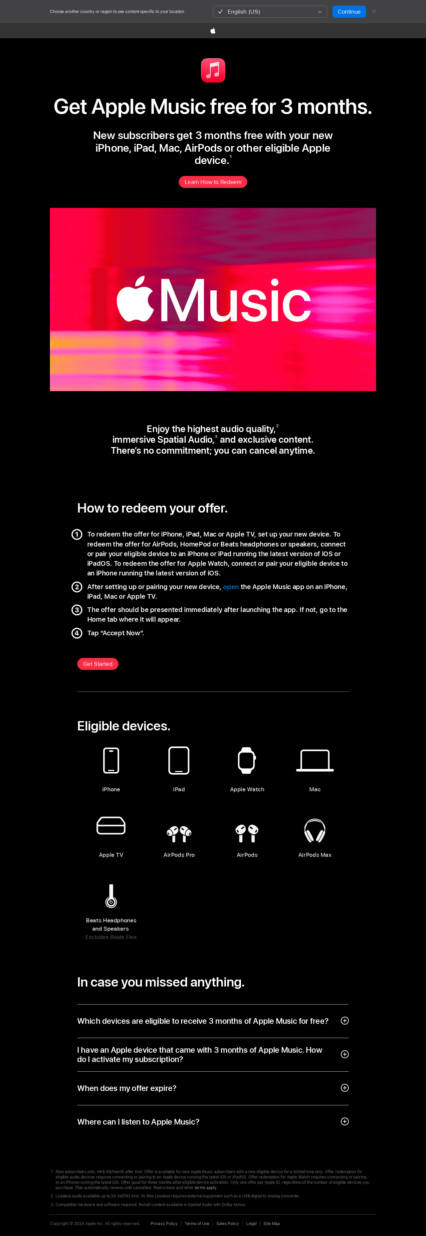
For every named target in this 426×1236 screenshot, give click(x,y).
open (231, 587)
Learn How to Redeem (213, 182)
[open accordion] (213, 1021)
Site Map (272, 1223)
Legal (251, 1223)
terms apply (206, 1187)
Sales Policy (227, 1223)
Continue (349, 11)
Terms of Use (197, 1223)
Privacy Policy (164, 1223)
